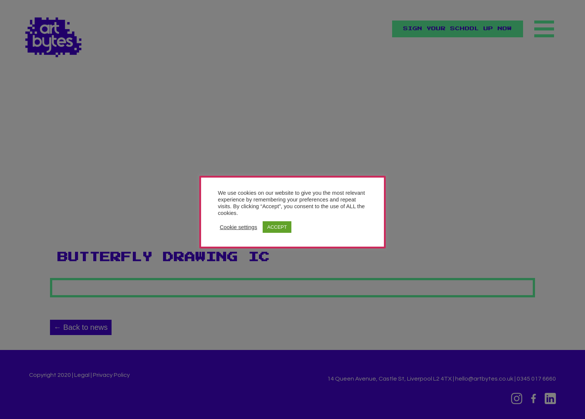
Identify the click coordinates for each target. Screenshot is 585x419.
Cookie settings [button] (238, 227)
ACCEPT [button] (277, 227)
